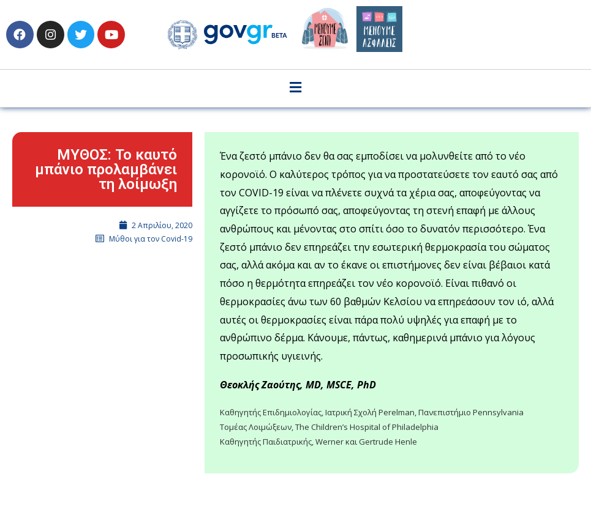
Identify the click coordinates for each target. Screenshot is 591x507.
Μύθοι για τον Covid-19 (150, 239)
